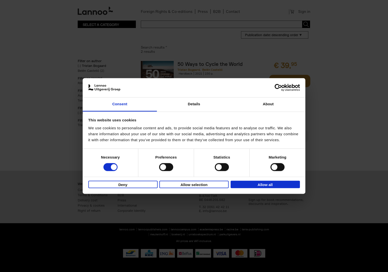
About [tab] (268, 104)
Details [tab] (194, 104)
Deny (122, 185)
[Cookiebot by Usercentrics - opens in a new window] (278, 87)
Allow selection (193, 185)
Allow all (265, 185)
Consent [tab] (119, 104)
